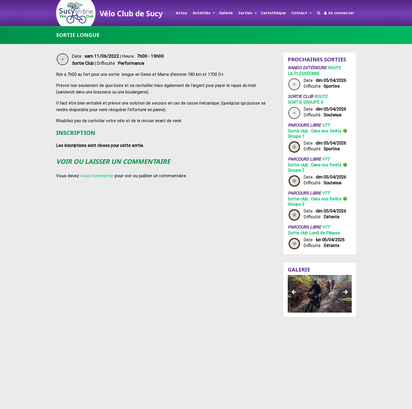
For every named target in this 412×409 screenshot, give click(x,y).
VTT (326, 125)
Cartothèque (273, 12)
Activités (202, 12)
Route (334, 67)
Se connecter (339, 12)
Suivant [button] (345, 292)
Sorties (245, 12)
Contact (299, 12)
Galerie (226, 12)
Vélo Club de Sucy (131, 13)
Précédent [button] (294, 292)
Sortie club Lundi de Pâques (314, 232)
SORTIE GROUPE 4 (305, 102)
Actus (181, 12)
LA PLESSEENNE (304, 73)
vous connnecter (96, 175)
